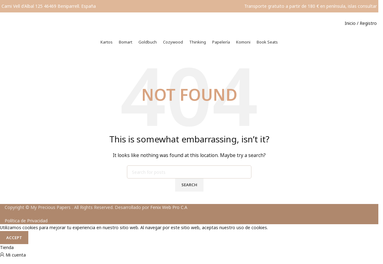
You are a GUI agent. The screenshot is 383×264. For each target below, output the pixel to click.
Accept (14, 242)
